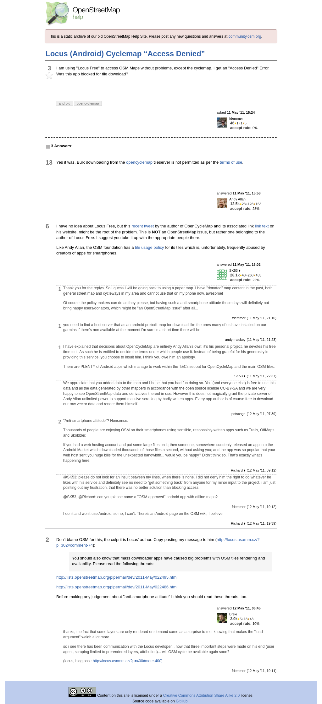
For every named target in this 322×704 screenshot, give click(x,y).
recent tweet (142, 226)
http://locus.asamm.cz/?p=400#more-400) (128, 661)
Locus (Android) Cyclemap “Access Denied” (125, 53)
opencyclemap (139, 162)
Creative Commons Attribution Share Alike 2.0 (201, 695)
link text (262, 226)
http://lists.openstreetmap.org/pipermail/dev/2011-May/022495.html (116, 577)
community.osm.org (245, 36)
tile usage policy (149, 247)
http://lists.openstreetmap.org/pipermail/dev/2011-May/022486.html (116, 587)
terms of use (231, 162)
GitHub (182, 701)
